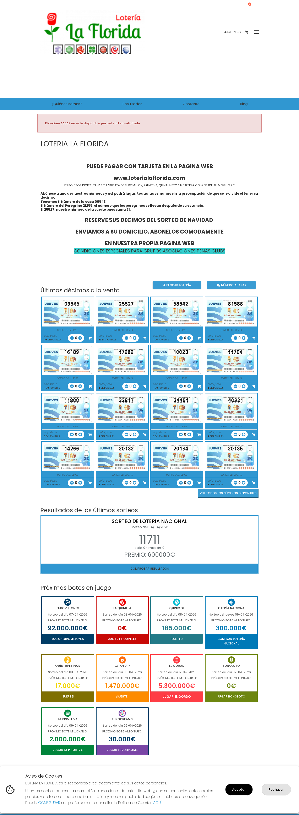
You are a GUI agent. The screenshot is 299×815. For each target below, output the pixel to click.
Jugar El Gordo (177, 696)
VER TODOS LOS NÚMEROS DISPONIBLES (228, 493)
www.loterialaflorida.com (149, 178)
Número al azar (231, 285)
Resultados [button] (132, 103)
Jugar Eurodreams (122, 750)
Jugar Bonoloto (231, 696)
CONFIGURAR (49, 802)
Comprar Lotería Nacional (231, 641)
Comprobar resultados (149, 568)
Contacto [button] (191, 103)
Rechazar (276, 789)
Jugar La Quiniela (122, 639)
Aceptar (239, 789)
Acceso (232, 32)
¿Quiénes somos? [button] (66, 103)
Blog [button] (244, 103)
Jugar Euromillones (67, 639)
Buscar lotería (177, 285)
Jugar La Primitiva (68, 750)
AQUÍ (157, 802)
